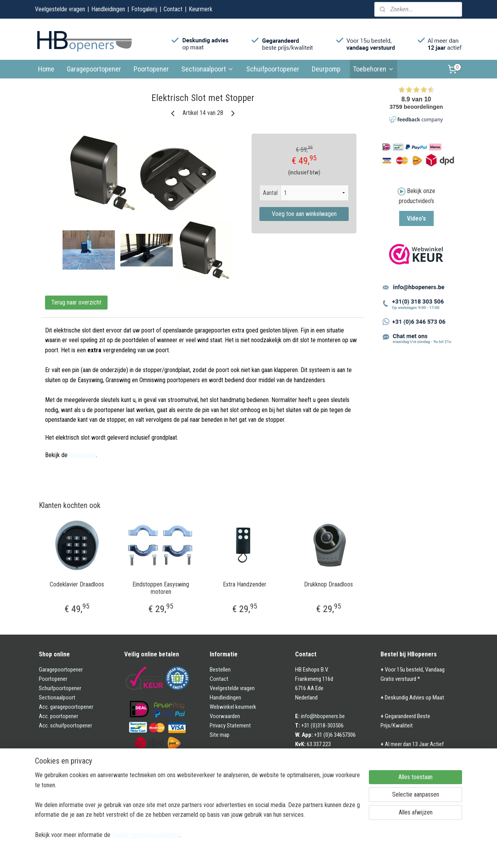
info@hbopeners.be (323, 716)
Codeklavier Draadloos (77, 584)
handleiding (82, 455)
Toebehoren (373, 69)
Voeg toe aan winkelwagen (304, 213)
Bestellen (220, 669)
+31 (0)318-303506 (322, 725)
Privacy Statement (230, 725)
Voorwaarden (225, 716)
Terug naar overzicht (76, 302)
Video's (416, 218)
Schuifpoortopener (272, 69)
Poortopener (151, 69)
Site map (219, 734)
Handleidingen (108, 9)
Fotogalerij (144, 9)
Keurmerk (200, 9)
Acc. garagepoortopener (66, 706)
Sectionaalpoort (207, 69)
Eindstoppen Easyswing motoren (160, 588)
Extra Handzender (244, 584)
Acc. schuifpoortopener (65, 725)
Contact (172, 9)
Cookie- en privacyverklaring (146, 834)
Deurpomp (326, 69)
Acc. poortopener (58, 716)
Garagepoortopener (94, 69)
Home (46, 69)
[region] (197, 804)
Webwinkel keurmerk (233, 706)
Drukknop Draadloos (328, 584)
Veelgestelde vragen (60, 9)
